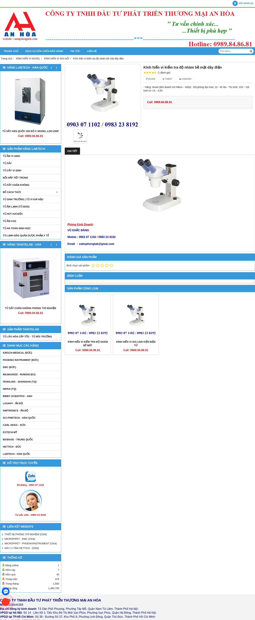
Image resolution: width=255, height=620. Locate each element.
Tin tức (75, 51)
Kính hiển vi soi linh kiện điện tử (135, 343)
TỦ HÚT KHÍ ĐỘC (13, 213)
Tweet (167, 79)
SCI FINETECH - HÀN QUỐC (19, 417)
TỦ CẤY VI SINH (12, 170)
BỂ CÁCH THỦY (30, 192)
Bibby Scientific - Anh (17, 396)
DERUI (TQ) (9, 388)
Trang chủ (11, 51)
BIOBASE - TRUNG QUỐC (18, 439)
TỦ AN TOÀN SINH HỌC (17, 228)
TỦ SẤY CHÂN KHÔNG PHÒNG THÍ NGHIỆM (30, 308)
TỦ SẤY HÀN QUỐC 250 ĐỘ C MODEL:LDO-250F (30, 131)
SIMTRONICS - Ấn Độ (15, 410)
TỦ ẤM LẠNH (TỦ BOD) (16, 206)
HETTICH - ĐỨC (12, 446)
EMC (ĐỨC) (9, 367)
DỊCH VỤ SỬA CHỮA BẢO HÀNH (44, 51)
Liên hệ (92, 51)
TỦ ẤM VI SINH (11, 156)
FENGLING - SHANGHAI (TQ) (20, 381)
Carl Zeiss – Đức (14, 425)
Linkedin (185, 79)
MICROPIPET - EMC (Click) (20, 538)
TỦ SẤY (7, 163)
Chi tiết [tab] (72, 151)
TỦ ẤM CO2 (9, 221)
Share (150, 79)
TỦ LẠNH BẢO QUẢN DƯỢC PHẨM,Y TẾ (26, 235)
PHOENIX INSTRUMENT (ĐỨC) (21, 360)
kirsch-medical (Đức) (17, 352)
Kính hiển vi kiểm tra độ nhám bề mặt (88, 343)
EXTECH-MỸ (10, 432)
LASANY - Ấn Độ (13, 403)
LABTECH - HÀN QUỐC (16, 454)
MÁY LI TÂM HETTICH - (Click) (22, 548)
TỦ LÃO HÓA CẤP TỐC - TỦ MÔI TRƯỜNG (27, 336)
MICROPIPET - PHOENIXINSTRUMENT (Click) (31, 543)
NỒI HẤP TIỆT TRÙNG (15, 177)
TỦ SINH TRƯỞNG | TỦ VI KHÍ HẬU (23, 199)
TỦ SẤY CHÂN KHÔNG (16, 185)
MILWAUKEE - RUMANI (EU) (19, 374)
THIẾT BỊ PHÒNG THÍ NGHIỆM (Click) (26, 534)
